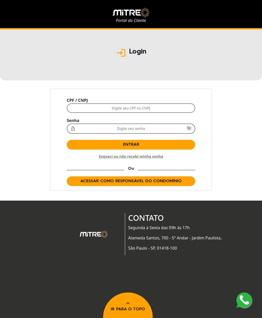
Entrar (131, 145)
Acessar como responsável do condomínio (131, 181)
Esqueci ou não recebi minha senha (131, 156)
